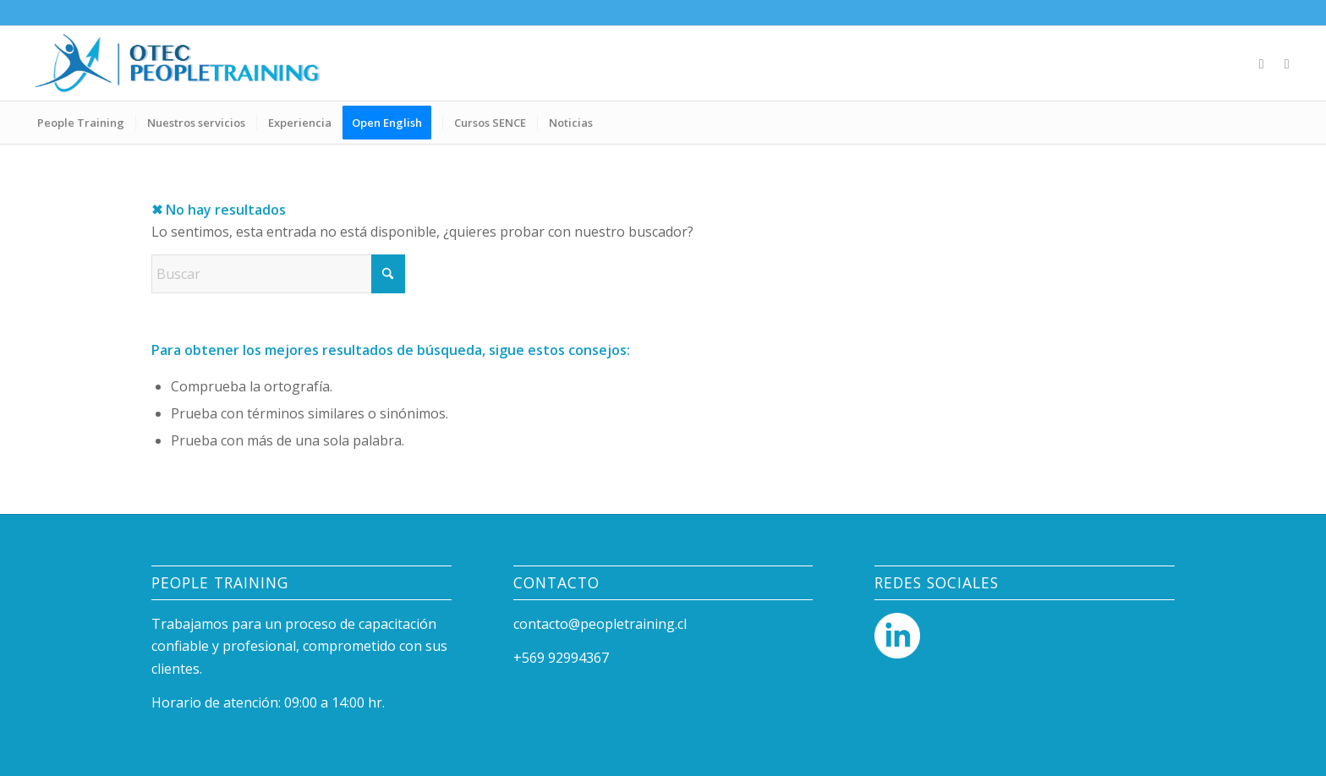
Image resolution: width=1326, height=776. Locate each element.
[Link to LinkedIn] (1261, 63)
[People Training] (177, 63)
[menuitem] (80, 122)
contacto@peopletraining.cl (600, 624)
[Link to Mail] (1287, 63)
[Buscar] (278, 273)
